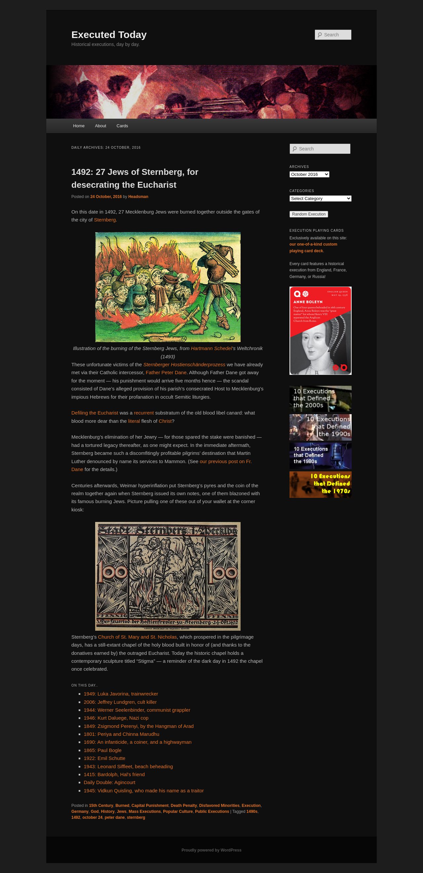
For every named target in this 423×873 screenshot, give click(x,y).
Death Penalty (184, 805)
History (107, 811)
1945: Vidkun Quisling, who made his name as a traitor (144, 790)
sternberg (136, 817)
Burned (122, 805)
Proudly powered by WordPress (211, 850)
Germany (80, 811)
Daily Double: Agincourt (109, 782)
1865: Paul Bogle (103, 750)
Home (79, 125)
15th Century (101, 805)
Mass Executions (145, 811)
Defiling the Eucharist (94, 413)
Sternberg (105, 219)
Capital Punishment (150, 805)
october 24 (92, 817)
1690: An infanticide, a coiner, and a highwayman (138, 742)
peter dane (115, 817)
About (100, 125)
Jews (121, 811)
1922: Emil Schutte (105, 758)
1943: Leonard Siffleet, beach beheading (128, 766)
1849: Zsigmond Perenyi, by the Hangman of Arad (139, 726)
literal (134, 421)
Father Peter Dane (166, 372)
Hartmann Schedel (211, 348)
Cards (122, 125)
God (95, 811)
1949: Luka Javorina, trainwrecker (121, 693)
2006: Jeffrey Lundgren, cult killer (120, 702)
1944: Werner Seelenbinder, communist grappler (137, 710)
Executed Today (109, 34)
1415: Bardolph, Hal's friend (114, 774)
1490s (252, 811)
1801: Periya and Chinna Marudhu (122, 734)
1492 (75, 817)
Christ (165, 421)
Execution (251, 805)
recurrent (144, 413)
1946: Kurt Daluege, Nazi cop (116, 718)
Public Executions (212, 811)
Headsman (138, 196)
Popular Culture (178, 811)
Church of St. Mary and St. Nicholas (137, 637)
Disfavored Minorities (219, 805)
